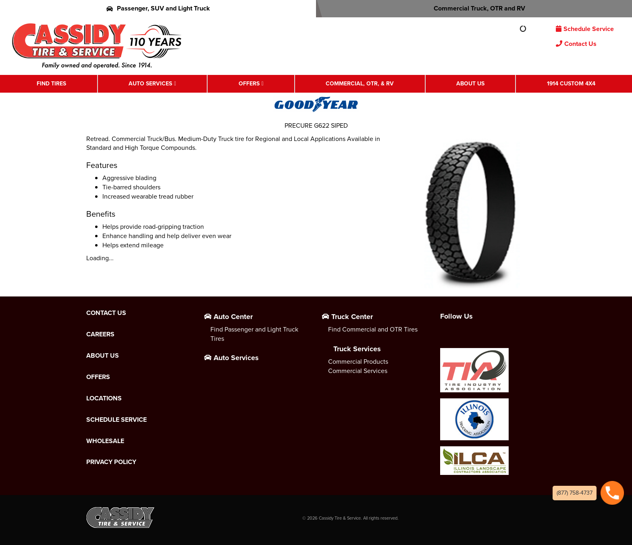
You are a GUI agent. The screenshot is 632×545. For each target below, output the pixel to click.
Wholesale (105, 441)
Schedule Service (585, 28)
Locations (104, 398)
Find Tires (51, 83)
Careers (100, 334)
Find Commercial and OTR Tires (373, 329)
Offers (249, 83)
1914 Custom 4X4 (571, 83)
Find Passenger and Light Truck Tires (254, 334)
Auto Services (150, 83)
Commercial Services (357, 370)
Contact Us (576, 43)
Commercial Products (358, 361)
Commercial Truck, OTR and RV (474, 8)
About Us (470, 83)
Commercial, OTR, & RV (360, 83)
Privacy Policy (111, 462)
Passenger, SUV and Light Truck (158, 8)
